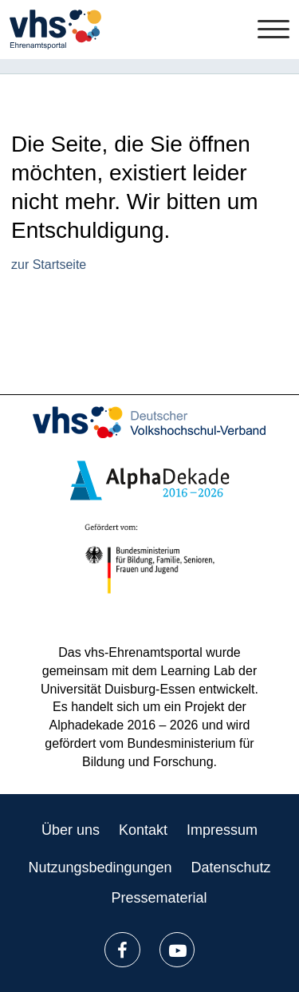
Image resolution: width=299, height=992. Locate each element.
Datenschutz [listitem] (231, 867)
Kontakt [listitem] (143, 830)
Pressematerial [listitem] (159, 898)
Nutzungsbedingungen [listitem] (99, 867)
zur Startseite (48, 264)
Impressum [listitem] (222, 830)
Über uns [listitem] (70, 830)
